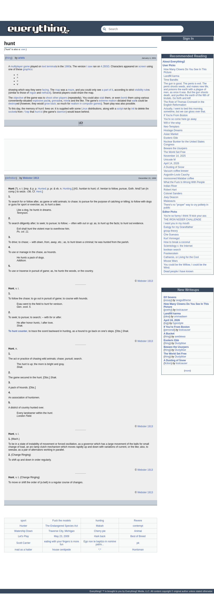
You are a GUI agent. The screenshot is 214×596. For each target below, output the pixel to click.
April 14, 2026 (171, 163)
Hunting (67, 191)
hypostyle (178, 323)
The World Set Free (174, 152)
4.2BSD (105, 66)
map (57, 91)
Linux (84, 110)
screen (142, 66)
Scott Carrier (23, 545)
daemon (61, 114)
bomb (124, 99)
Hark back (99, 538)
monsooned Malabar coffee (179, 178)
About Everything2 (174, 61)
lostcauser (182, 309)
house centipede (61, 552)
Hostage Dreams (173, 130)
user (23, 49)
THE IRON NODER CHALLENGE (182, 219)
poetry (167, 309)
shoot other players (56, 99)
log (166, 323)
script (120, 110)
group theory (171, 230)
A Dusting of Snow (174, 167)
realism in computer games (86, 105)
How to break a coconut (177, 242)
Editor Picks (170, 211)
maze (71, 91)
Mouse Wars (171, 260)
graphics (27, 69)
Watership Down (23, 533)
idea (166, 316)
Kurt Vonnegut (172, 238)
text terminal (49, 66)
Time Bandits (171, 79)
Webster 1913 (31, 180)
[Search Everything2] (142, 29)
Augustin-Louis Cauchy (176, 174)
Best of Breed (138, 538)
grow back (50, 105)
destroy (12, 105)
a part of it (107, 91)
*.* (99, 552)
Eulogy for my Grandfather (178, 227)
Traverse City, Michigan (61, 533)
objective (18, 99)
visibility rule (141, 91)
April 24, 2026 (172, 320)
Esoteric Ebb (171, 137)
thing (8, 57)
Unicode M (170, 159)
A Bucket (169, 333)
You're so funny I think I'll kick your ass (185, 215)
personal (169, 329)
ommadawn (180, 316)
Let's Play (23, 538)
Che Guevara (171, 234)
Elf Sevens (170, 297)
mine (66, 102)
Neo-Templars (171, 126)
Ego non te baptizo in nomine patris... (100, 545)
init (132, 110)
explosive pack (41, 102)
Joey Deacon (171, 197)
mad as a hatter (23, 552)
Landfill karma (171, 76)
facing (45, 91)
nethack (46, 94)
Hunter (23, 528)
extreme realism (108, 102)
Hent (38, 194)
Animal (138, 533)
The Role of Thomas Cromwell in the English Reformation (184, 103)
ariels (21, 57)
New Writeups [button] (188, 290)
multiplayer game (20, 66)
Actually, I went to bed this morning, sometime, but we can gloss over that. (185, 110)
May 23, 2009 (61, 538)
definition (11, 180)
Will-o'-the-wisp (172, 122)
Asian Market (171, 134)
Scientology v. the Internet (178, 245)
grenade (56, 102)
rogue (32, 94)
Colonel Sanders (173, 193)
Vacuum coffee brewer (176, 170)
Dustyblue (180, 343)
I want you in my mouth (176, 223)
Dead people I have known (178, 271)
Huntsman (138, 552)
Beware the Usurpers (175, 148)
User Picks (169, 65)
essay (167, 300)
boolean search (172, 249)
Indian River (170, 185)
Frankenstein (171, 253)
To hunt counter (17, 333)
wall (134, 102)
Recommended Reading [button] (188, 56)
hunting (100, 523)
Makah (99, 528)
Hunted (42, 191)
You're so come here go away (180, 119)
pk (138, 545)
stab (101, 99)
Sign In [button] (188, 38)
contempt (138, 528)
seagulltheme (183, 300)
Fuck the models (61, 523)
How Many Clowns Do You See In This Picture (186, 305)
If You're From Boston (176, 115)
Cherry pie (100, 533)
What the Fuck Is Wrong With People (184, 182)
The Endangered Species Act (61, 528)
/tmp (26, 114)
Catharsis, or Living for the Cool (181, 257)
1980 (67, 66)
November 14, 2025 (175, 155)
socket (12, 114)
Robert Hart (170, 189)
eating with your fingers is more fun (61, 545)
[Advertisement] (107, 10)
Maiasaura (169, 201)
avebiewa (180, 336)
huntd (38, 114)
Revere (138, 523)
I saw (89, 66)
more (187, 370)
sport (23, 523)
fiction (167, 363)
